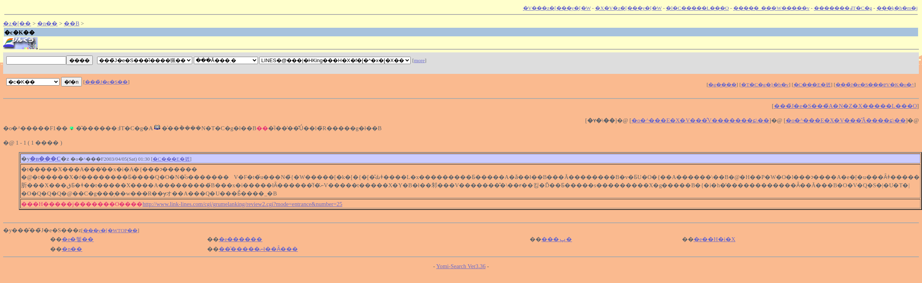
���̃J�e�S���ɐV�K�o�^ (874, 85)
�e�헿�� (78, 239)
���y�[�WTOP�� (110, 230)
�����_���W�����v (771, 8)
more (419, 60)
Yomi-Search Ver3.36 (460, 266)
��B (71, 23)
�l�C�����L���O (697, 8)
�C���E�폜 (812, 85)
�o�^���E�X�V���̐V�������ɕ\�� (700, 120)
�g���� (722, 85)
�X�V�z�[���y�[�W (628, 8)
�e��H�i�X (715, 239)
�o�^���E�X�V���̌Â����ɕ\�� (846, 120)
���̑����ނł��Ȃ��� (258, 249)
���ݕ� (556, 239)
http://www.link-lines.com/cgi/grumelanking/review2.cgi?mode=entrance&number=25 (242, 204)
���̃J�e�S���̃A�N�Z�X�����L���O (845, 106)
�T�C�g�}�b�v (764, 85)
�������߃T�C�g (843, 8)
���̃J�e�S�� (106, 82)
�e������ (241, 239)
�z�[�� (17, 23)
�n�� (47, 23)
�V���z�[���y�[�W (557, 8)
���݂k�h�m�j (897, 8)
